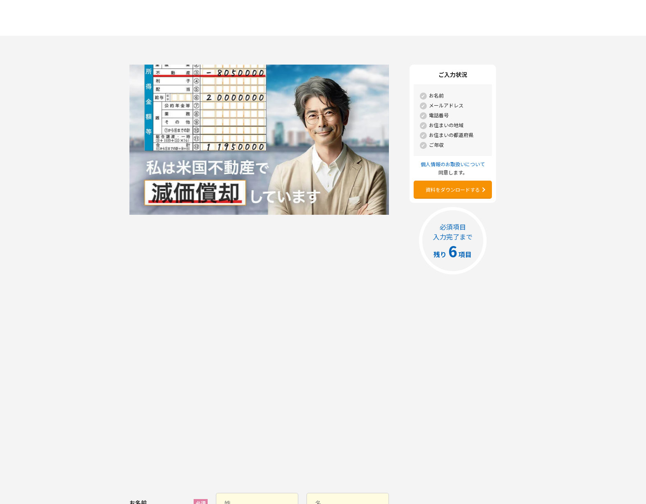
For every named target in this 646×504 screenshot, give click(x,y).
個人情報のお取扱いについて (240, 394)
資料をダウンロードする (453, 189)
